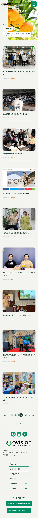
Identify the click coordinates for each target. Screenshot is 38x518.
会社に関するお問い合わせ (17, 510)
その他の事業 (14, 474)
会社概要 (13, 488)
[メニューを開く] (34, 4)
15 (25, 415)
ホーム (4, 24)
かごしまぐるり (15, 469)
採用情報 (13, 484)
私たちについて (15, 464)
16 (29, 415)
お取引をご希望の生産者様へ (17, 503)
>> (33, 415)
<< (5, 415)
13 (17, 415)
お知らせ (10, 24)
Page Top (19, 424)
